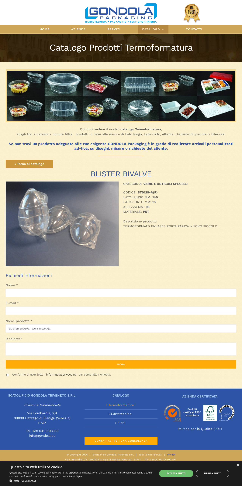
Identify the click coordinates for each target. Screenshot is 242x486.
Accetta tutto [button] (176, 473)
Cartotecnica (121, 414)
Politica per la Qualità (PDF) (200, 429)
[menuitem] (51, 29)
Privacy (171, 454)
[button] (81, 480)
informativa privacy (59, 374)
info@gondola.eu (42, 435)
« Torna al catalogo (29, 164)
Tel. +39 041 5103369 (42, 431)
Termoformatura (121, 405)
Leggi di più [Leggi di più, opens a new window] (75, 476)
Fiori (121, 423)
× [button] (237, 465)
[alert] (121, 473)
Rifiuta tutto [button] (213, 473)
